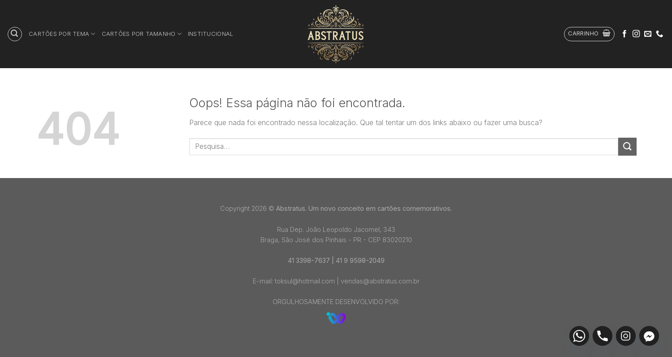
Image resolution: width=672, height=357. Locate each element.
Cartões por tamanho (142, 34)
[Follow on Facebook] (624, 34)
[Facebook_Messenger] (649, 336)
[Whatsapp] (579, 336)
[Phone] (602, 336)
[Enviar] (627, 146)
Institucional (210, 33)
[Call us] (659, 34)
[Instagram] (626, 336)
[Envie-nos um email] (647, 34)
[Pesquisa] (15, 34)
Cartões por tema (62, 34)
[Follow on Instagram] (636, 34)
